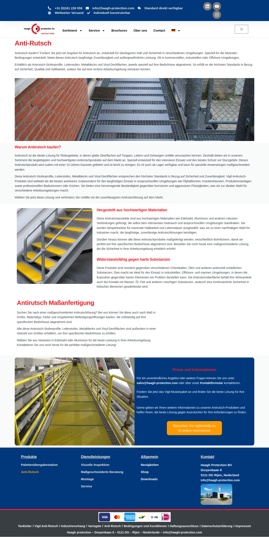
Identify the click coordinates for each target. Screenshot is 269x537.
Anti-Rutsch (30, 472)
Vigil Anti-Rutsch (46, 526)
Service (97, 30)
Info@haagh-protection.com (220, 480)
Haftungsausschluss (184, 526)
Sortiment (72, 30)
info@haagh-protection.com (182, 532)
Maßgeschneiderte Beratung (102, 472)
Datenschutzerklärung (217, 526)
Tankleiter (25, 526)
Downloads (149, 479)
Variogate (94, 526)
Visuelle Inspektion (95, 465)
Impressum (243, 526)
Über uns (140, 30)
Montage (87, 479)
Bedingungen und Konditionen (145, 526)
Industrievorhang (73, 526)
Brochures (119, 30)
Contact (159, 30)
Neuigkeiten (150, 465)
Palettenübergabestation (39, 465)
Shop (145, 472)
